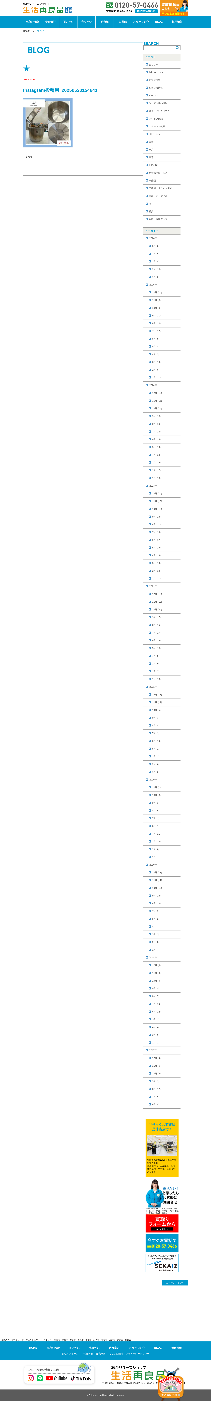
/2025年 (153, 284)
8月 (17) (156, 524)
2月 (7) (155, 671)
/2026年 (153, 238)
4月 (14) (156, 455)
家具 (151, 149)
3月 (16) (156, 462)
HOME (26, 31)
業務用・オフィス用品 (160, 188)
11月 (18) (157, 400)
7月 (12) (156, 331)
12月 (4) (156, 1058)
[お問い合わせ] (146, 11)
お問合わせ (87, 1353)
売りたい (86, 21)
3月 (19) (156, 563)
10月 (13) (157, 888)
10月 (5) (156, 710)
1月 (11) (156, 377)
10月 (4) (156, 1073)
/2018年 (153, 957)
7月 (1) (155, 818)
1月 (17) (156, 578)
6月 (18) (156, 439)
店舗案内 (114, 1348)
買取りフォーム (70, 1353)
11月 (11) (157, 880)
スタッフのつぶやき (159, 111)
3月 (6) (155, 1035)
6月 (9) (155, 338)
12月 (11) (157, 694)
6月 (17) (156, 540)
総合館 (105, 21)
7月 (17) (156, 632)
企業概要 (101, 1353)
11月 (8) (156, 300)
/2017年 (153, 1050)
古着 (151, 142)
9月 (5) (155, 988)
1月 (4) (155, 949)
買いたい (68, 21)
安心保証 (50, 21)
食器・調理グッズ (158, 219)
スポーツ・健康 (157, 126)
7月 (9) (155, 733)
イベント (153, 95)
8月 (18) (156, 424)
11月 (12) (157, 702)
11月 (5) (156, 1065)
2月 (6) (155, 764)
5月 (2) (155, 919)
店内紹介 (153, 165)
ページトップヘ (175, 1282)
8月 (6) (155, 810)
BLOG (159, 21)
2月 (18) (156, 571)
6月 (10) (156, 741)
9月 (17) (156, 617)
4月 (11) (156, 833)
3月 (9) (155, 663)
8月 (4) (155, 725)
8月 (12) (156, 1089)
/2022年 (153, 586)
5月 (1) (155, 748)
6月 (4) (155, 1104)
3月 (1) (155, 756)
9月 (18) (156, 416)
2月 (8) (155, 369)
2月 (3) (155, 942)
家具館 (123, 21)
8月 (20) (156, 323)
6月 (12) (156, 1011)
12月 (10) (157, 292)
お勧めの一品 (156, 72)
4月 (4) (155, 1027)
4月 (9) (155, 354)
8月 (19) (156, 903)
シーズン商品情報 (158, 103)
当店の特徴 (32, 21)
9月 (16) (156, 895)
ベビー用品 (154, 134)
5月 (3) (155, 246)
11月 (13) (157, 601)
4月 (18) (156, 555)
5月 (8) (155, 346)
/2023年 (153, 485)
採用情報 (177, 21)
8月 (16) (156, 625)
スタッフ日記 (156, 118)
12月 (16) (157, 493)
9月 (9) (155, 1081)
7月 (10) (156, 1004)
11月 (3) (156, 973)
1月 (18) (156, 478)
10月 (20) (157, 609)
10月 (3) (156, 795)
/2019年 (153, 864)
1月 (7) (155, 857)
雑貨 (151, 211)
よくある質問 (116, 1353)
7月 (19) (156, 532)
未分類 (152, 180)
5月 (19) (156, 447)
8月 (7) (155, 996)
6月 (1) (155, 826)
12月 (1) (156, 787)
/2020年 (153, 779)
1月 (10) (156, 679)
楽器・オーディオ (158, 196)
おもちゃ (153, 64)
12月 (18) (157, 594)
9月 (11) (156, 315)
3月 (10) (156, 362)
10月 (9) (156, 308)
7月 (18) (156, 431)
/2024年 (153, 385)
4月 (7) (155, 926)
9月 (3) (155, 717)
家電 (151, 157)
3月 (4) (155, 261)
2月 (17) (156, 470)
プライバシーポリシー (137, 1353)
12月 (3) (156, 965)
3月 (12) (156, 841)
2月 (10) (156, 269)
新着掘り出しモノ (158, 172)
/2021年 (153, 687)
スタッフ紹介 (141, 21)
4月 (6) (155, 253)
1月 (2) (155, 277)
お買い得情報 (156, 87)
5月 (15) (156, 648)
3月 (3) (155, 934)
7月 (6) (155, 1096)
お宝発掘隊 (154, 80)
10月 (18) (157, 408)
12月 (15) (157, 393)
